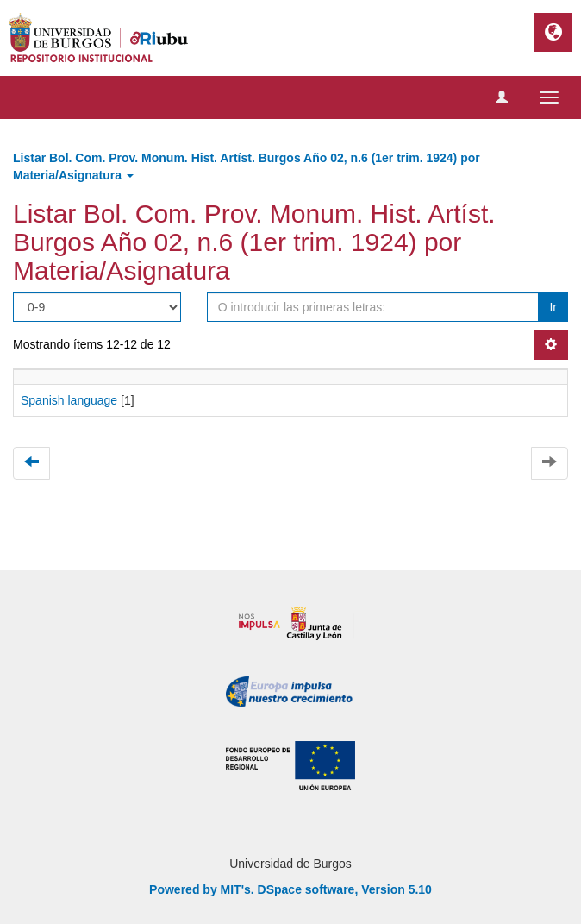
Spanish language (69, 400)
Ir (553, 307)
